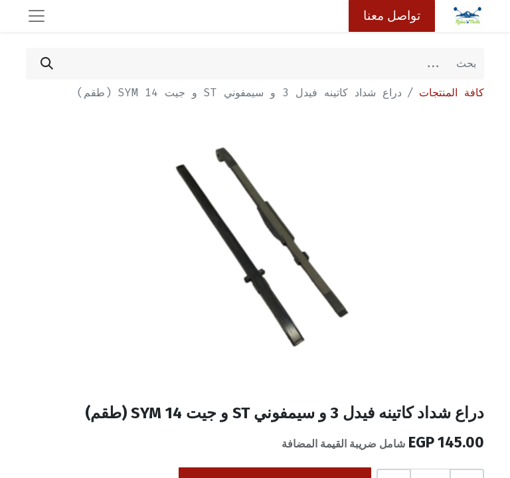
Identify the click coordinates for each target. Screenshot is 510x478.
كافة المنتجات (451, 93)
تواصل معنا (391, 15)
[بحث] (47, 64)
